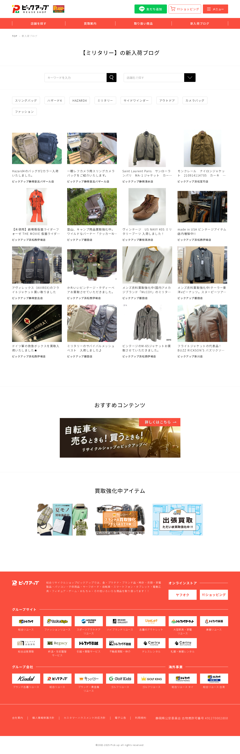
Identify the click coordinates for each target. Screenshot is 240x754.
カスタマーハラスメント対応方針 (85, 717)
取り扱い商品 (143, 23)
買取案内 (90, 23)
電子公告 (120, 717)
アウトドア (167, 100)
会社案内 (17, 717)
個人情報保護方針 (43, 717)
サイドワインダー (136, 100)
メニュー (215, 9)
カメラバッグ (195, 100)
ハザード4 (54, 100)
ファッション (24, 111)
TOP (14, 36)
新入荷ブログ (199, 23)
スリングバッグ (26, 100)
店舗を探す (39, 23)
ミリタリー (105, 100)
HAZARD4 (79, 100)
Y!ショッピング (188, 9)
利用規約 (140, 717)
